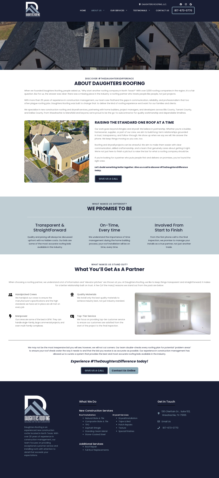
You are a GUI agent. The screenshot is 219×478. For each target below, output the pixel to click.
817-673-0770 (183, 10)
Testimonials (143, 10)
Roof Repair (91, 446)
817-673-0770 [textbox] (170, 427)
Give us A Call (94, 370)
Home (83, 10)
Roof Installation (87, 415)
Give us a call (108, 178)
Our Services (120, 10)
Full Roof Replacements (97, 450)
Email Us (166, 421)
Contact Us (162, 10)
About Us (99, 10)
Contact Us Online (123, 370)
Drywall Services (120, 415)
